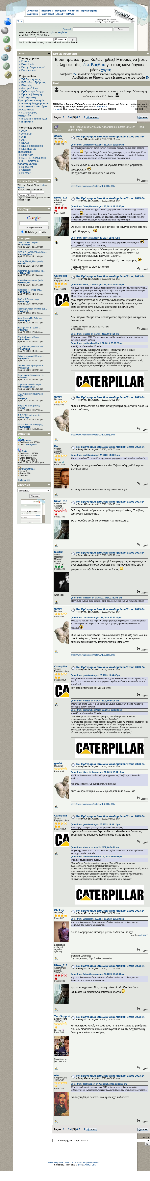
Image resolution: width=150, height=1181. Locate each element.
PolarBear (25, 339)
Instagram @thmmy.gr (34, 118)
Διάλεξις (24, 311)
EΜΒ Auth (27, 154)
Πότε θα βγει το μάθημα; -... (30, 337)
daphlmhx (25, 349)
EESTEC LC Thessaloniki (27, 150)
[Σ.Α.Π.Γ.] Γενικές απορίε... (29, 415)
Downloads (33, 10)
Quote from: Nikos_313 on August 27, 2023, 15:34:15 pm (97, 772)
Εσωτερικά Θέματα (117, 104)
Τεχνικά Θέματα (89, 10)
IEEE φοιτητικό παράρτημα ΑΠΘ (28, 162)
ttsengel (24, 330)
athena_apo (25, 480)
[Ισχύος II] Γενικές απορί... (29, 299)
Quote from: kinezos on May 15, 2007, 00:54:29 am (95, 334)
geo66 (58, 135)
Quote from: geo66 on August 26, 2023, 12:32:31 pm (95, 238)
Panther (26, 173)
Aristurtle (26, 133)
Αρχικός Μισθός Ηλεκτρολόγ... (31, 261)
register (62, 32)
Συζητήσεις (32, 14)
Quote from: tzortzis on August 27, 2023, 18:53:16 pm (96, 617)
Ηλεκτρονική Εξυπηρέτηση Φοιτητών (31, 99)
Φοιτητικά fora (29, 88)
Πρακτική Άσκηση (31, 94)
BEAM (25, 142)
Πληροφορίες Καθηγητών (27, 114)
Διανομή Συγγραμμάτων (35, 103)
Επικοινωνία (28, 70)
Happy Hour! (47, 14)
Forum (25, 61)
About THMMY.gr (65, 14)
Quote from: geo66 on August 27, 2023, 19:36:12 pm (95, 824)
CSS (94, 1165)
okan (22, 408)
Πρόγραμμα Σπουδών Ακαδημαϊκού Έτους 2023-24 (89, 109)
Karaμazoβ (25, 427)
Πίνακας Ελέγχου (28, 181)
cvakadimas (26, 254)
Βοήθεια (98, 64)
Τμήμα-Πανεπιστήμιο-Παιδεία (90, 104)
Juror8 (23, 377)
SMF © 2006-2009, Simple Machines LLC (83, 1162)
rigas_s (23, 398)
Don (56, 446)
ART (23, 136)
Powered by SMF (55, 1162)
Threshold (25, 245)
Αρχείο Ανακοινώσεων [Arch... (31, 280)
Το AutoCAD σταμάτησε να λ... (31, 366)
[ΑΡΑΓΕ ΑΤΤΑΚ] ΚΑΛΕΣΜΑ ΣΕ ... (32, 252)
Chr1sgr (59, 910)
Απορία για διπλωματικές (29, 406)
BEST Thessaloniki (32, 145)
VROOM (26, 169)
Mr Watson (25, 292)
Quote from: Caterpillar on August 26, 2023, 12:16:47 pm (97, 145)
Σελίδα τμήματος (31, 79)
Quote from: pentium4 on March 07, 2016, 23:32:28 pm (97, 343)
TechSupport (62, 1016)
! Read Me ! (47, 10)
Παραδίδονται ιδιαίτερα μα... (30, 384)
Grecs (23, 264)
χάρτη (106, 70)
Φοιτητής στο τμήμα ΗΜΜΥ (69, 106)
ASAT (24, 139)
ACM (24, 130)
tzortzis (56, 109)
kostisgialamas (27, 387)
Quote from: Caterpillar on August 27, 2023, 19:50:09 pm (97, 919)
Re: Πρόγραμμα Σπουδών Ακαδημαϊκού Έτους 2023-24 (110, 136)
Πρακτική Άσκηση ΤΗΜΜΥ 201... (32, 309)
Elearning (26, 85)
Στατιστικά (24, 433)
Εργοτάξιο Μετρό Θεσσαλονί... (31, 347)
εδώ (85, 64)
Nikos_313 (25, 273)
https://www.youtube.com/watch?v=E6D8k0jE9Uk (93, 186)
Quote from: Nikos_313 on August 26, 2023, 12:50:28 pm (97, 285)
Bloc (79, 1165)
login (51, 32)
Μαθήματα (60, 10)
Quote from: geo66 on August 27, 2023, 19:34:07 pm (95, 675)
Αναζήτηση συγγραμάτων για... (31, 271)
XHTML (86, 1165)
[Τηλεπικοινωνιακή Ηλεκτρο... (31, 356)
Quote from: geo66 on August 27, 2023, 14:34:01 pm (95, 455)
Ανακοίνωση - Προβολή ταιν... (31, 318)
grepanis (24, 358)
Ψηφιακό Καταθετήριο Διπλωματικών (32, 108)
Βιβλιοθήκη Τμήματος (33, 82)
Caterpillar (60, 275)
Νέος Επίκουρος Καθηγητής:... (31, 425)
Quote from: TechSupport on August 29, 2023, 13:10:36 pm (99, 1084)
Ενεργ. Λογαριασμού (33, 67)
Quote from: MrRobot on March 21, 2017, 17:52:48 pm (96, 598)
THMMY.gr (58, 104)
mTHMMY (27, 121)
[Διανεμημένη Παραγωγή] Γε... (31, 375)
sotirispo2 (25, 320)
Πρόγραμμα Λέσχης (32, 91)
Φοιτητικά (73, 10)
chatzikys (24, 301)
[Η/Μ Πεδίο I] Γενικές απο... (30, 290)
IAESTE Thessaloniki (33, 157)
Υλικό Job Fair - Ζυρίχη (28, 242)
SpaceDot (27, 166)
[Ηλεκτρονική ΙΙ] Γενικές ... (29, 328)
